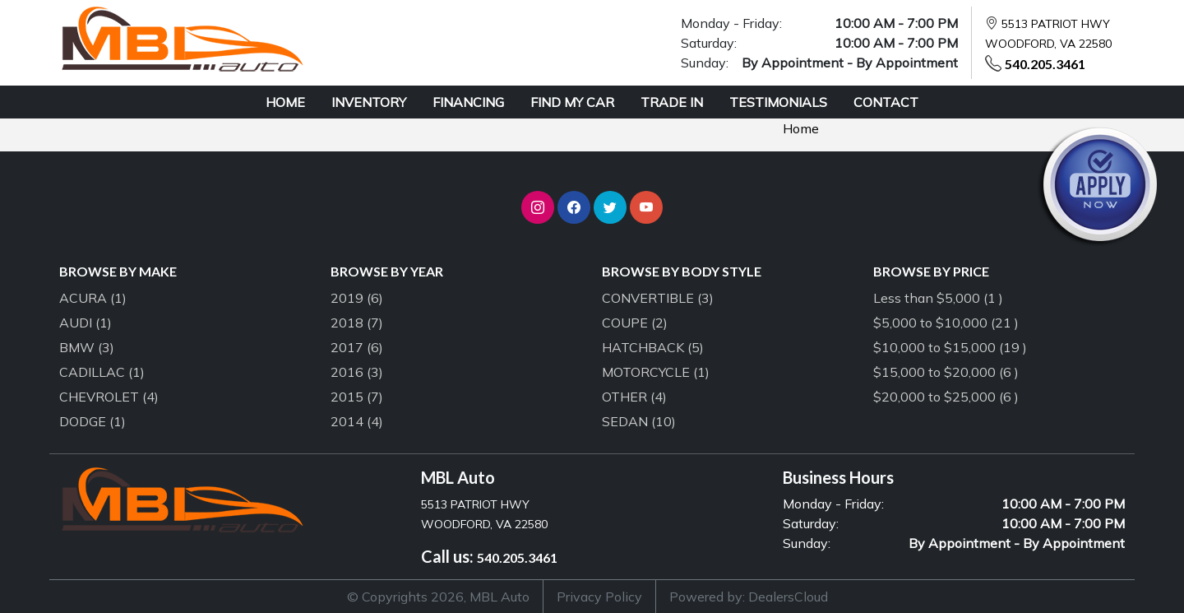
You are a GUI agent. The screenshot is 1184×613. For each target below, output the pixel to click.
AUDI (85, 322)
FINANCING (468, 102)
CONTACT (885, 102)
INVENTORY (368, 102)
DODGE (92, 421)
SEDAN (639, 421)
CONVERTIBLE (658, 298)
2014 (357, 421)
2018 (357, 322)
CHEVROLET (109, 396)
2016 (357, 372)
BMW (86, 347)
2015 (357, 396)
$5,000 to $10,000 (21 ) (946, 322)
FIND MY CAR (572, 102)
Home (801, 128)
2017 (357, 347)
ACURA (93, 298)
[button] (537, 207)
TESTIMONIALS (778, 102)
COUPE (635, 322)
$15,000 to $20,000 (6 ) (946, 372)
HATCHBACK (653, 347)
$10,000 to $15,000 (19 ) (950, 347)
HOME (285, 102)
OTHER (634, 396)
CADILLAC (102, 372)
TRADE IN (672, 102)
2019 (357, 298)
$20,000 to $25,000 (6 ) (946, 396)
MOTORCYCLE (656, 372)
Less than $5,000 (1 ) (938, 298)
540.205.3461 (1045, 64)
